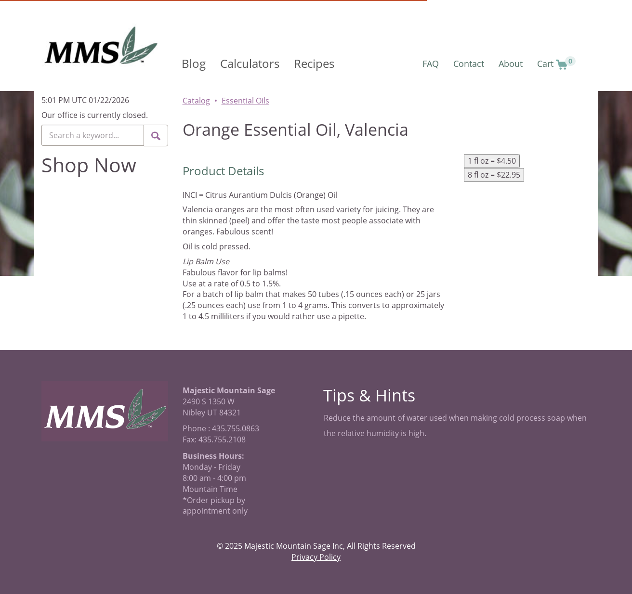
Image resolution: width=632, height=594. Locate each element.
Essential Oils (245, 100)
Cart (556, 63)
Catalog (196, 100)
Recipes (314, 63)
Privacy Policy (316, 557)
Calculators (249, 63)
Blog (194, 63)
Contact (468, 63)
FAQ (430, 63)
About (511, 63)
